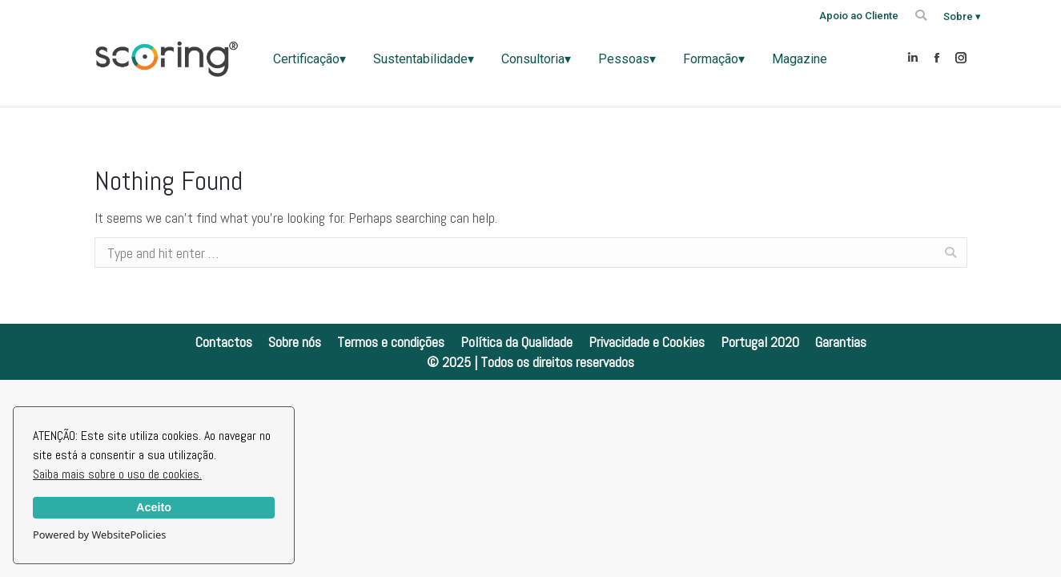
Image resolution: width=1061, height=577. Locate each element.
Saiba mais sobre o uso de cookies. (117, 474)
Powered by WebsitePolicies (99, 534)
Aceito (153, 507)
